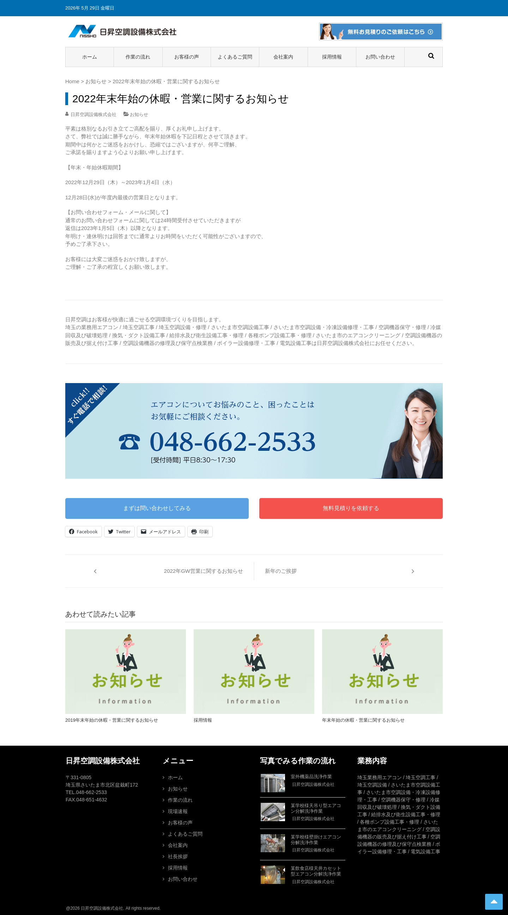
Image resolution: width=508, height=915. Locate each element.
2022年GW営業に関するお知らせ (203, 571)
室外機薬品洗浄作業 (311, 776)
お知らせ (96, 81)
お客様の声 (186, 57)
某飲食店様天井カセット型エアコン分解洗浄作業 (316, 871)
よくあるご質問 (235, 57)
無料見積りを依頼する (351, 508)
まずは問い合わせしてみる (157, 508)
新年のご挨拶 (281, 571)
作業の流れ (138, 57)
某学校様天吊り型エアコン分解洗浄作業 (316, 808)
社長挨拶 (178, 856)
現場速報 (178, 811)
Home (72, 81)
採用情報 (332, 57)
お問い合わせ (380, 57)
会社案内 (283, 57)
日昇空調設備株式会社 (93, 114)
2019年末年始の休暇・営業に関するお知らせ (111, 720)
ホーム (89, 57)
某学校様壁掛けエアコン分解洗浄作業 (316, 839)
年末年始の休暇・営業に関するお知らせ (363, 720)
